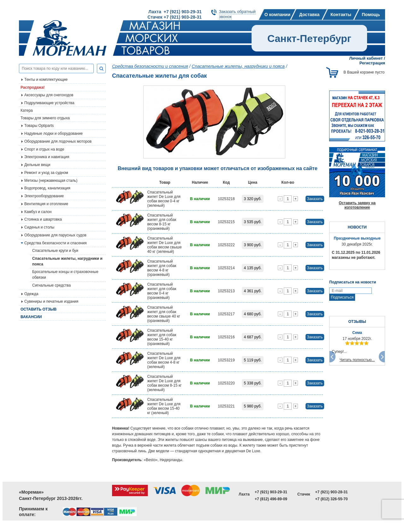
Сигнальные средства (51, 285)
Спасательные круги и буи (55, 250)
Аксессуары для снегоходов (48, 95)
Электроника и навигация (46, 157)
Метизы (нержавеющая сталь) (50, 180)
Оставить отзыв (38, 309)
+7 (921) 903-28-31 (331, 492)
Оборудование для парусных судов (55, 235)
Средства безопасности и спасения (55, 243)
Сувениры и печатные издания (51, 301)
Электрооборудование (44, 196)
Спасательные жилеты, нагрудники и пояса (67, 261)
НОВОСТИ (357, 227)
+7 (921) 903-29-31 (271, 492)
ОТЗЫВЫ (357, 321)
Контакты (340, 14)
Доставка (309, 14)
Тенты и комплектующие (46, 79)
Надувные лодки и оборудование (53, 133)
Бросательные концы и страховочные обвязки (65, 275)
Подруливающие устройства (49, 103)
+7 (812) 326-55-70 (331, 499)
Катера (27, 110)
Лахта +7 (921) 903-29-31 (174, 11)
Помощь (371, 14)
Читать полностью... (357, 360)
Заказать (315, 199)
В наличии (200, 199)
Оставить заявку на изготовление (357, 205)
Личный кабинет (366, 58)
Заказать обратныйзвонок (237, 14)
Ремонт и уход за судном (46, 172)
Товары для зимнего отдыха (45, 118)
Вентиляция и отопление (46, 204)
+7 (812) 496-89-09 (271, 499)
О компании (277, 14)
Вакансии (31, 317)
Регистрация (372, 63)
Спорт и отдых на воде (44, 149)
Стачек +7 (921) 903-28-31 (174, 17)
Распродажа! (33, 87)
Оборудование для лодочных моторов (58, 141)
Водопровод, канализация (47, 188)
